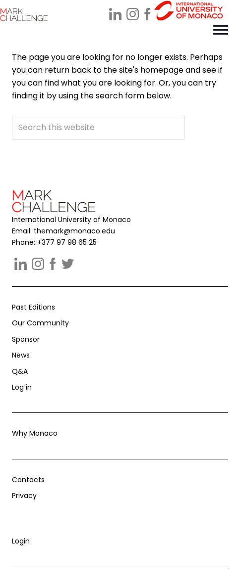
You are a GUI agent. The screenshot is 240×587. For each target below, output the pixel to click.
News (21, 355)
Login (21, 541)
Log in (22, 387)
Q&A (20, 371)
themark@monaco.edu (74, 231)
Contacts (28, 480)
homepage (161, 70)
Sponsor (26, 339)
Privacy (24, 495)
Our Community (40, 323)
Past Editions (33, 307)
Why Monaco (35, 433)
